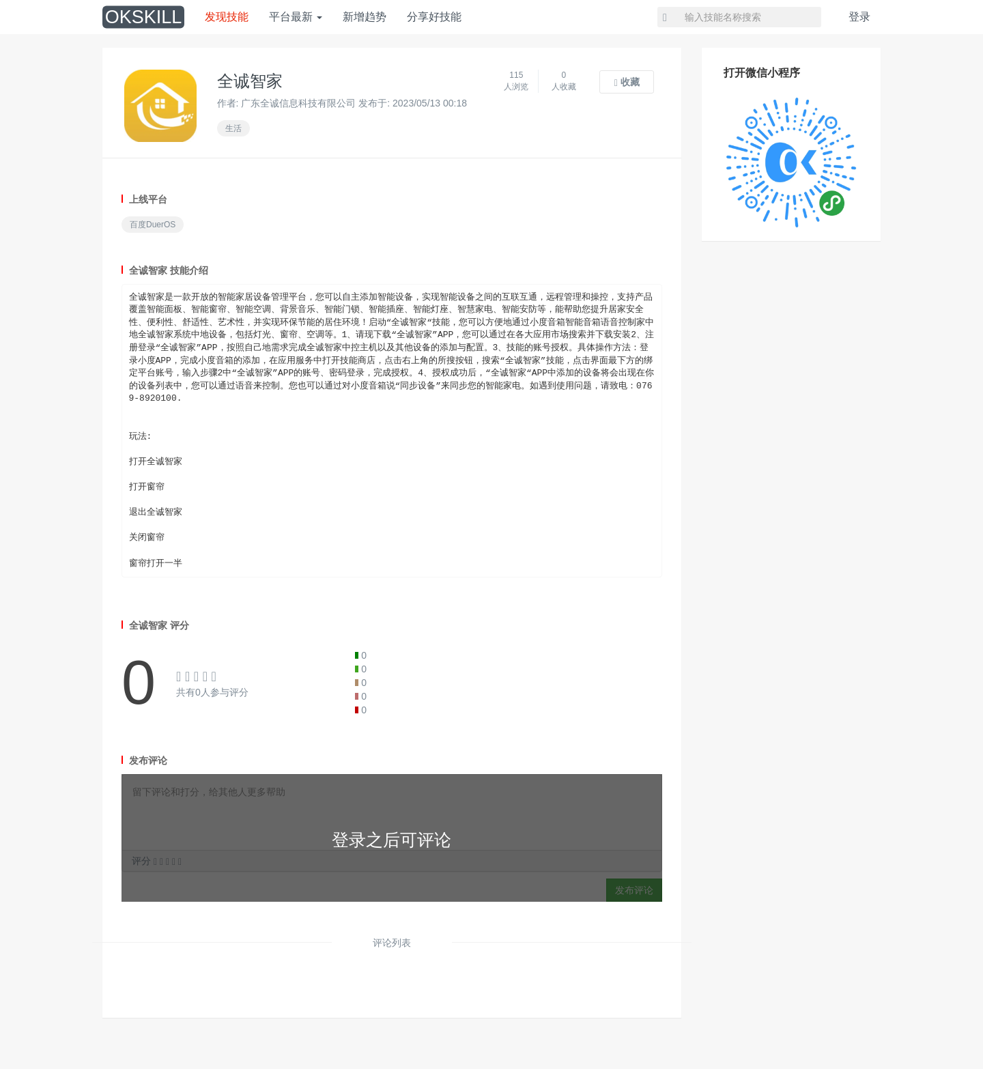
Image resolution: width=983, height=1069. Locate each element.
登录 (859, 17)
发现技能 (226, 17)
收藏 (627, 82)
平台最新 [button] (295, 17)
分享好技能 (434, 17)
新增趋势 (364, 17)
